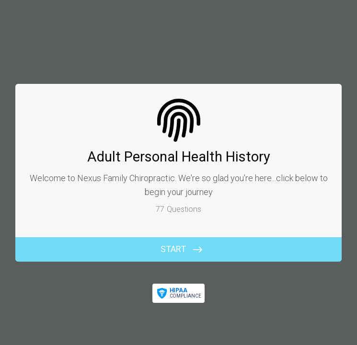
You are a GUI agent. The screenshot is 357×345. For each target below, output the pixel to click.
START (173, 249)
